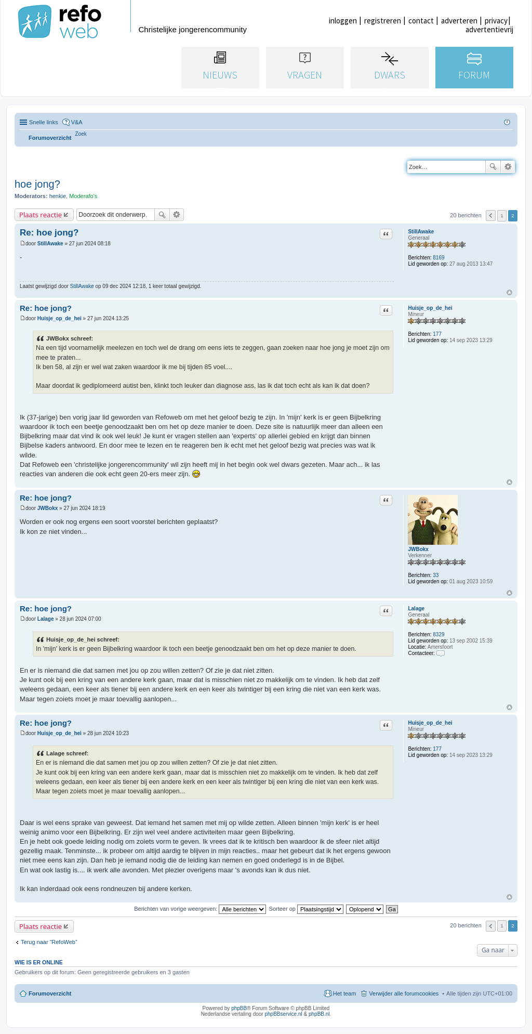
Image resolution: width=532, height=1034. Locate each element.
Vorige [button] (491, 215)
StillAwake (421, 231)
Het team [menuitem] (344, 993)
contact (421, 20)
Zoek (493, 167)
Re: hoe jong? (49, 233)
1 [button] (501, 215)
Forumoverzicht (50, 993)
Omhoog (509, 292)
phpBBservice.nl (283, 1014)
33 (435, 575)
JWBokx (418, 549)
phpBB (239, 1008)
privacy (496, 20)
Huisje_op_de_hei (430, 308)
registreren (382, 20)
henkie (57, 196)
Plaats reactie (40, 214)
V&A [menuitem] (77, 122)
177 (437, 334)
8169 (438, 257)
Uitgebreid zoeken (508, 167)
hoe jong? (37, 184)
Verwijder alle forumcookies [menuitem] (403, 993)
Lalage (416, 608)
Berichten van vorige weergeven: (200, 909)
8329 (438, 634)
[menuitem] (81, 134)
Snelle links (43, 122)
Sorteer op (306, 909)
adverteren (459, 20)
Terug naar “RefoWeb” (49, 942)
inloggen (343, 20)
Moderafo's (83, 196)
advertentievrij (489, 29)
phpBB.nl (319, 1014)
